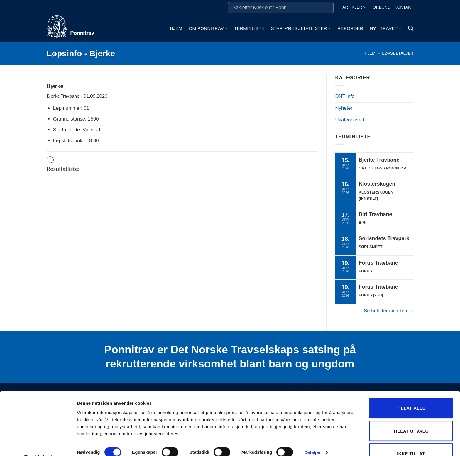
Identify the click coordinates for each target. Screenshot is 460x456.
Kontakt (404, 7)
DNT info (345, 96)
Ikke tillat (411, 438)
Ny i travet (385, 28)
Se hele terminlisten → (388, 310)
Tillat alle (411, 393)
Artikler (354, 7)
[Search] (410, 28)
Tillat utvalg (411, 415)
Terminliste (249, 28)
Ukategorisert (350, 120)
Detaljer (312, 437)
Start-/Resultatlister (301, 28)
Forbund (380, 7)
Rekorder (350, 28)
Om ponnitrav (208, 28)
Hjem (176, 28)
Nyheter (344, 108)
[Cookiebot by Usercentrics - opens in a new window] (38, 444)
